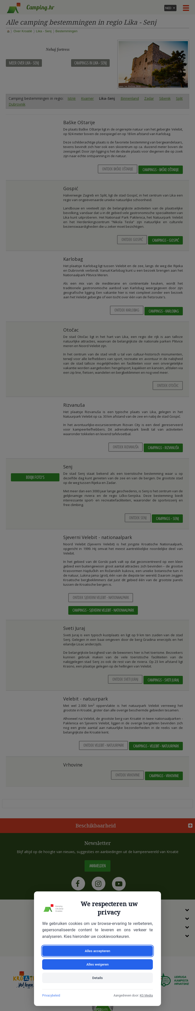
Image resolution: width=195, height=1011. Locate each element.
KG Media (146, 995)
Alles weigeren (126, 963)
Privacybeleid (51, 995)
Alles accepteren (69, 963)
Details (97, 977)
